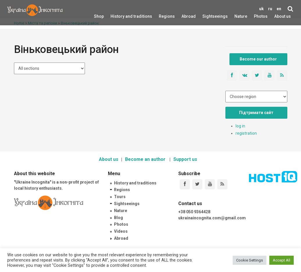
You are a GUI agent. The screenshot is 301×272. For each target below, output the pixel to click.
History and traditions (121, 16)
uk (261, 8)
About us (282, 16)
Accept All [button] (281, 260)
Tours (120, 196)
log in (240, 126)
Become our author (258, 59)
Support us (185, 159)
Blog (118, 217)
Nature (237, 16)
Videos (121, 231)
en (279, 8)
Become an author (146, 159)
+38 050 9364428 (194, 211)
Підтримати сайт (256, 112)
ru (270, 8)
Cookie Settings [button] (249, 260)
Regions (163, 16)
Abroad (185, 16)
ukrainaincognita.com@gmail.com (212, 218)
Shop (99, 16)
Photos (261, 16)
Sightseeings (208, 16)
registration (246, 133)
